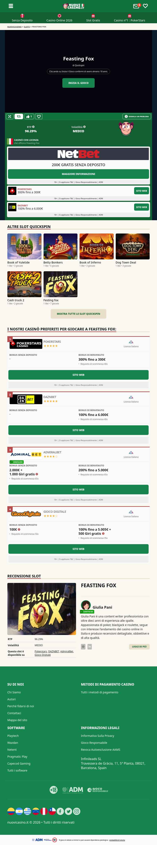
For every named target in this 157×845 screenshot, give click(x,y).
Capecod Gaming (18, 763)
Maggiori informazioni (78, 174)
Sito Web (141, 190)
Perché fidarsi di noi (20, 706)
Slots (27, 26)
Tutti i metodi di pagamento (99, 692)
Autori (11, 699)
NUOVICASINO (14, 26)
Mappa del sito (17, 720)
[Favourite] (38, 116)
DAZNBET (53, 651)
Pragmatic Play (17, 756)
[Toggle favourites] (145, 6)
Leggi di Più (139, 646)
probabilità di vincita (117, 840)
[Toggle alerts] (136, 6)
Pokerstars (41, 651)
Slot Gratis (93, 20)
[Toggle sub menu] (10, 6)
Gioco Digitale (43, 655)
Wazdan (12, 743)
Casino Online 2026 (59, 20)
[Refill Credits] (19, 116)
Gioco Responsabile (94, 743)
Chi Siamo (14, 692)
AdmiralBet (66, 651)
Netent (12, 750)
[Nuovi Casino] (73, 6)
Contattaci (14, 713)
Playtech (13, 736)
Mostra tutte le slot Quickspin (78, 314)
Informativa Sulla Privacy (97, 736)
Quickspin (79, 65)
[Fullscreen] (9, 116)
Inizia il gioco (78, 83)
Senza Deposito (22, 20)
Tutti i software (17, 770)
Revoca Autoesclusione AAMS (100, 750)
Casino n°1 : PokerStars (129, 20)
